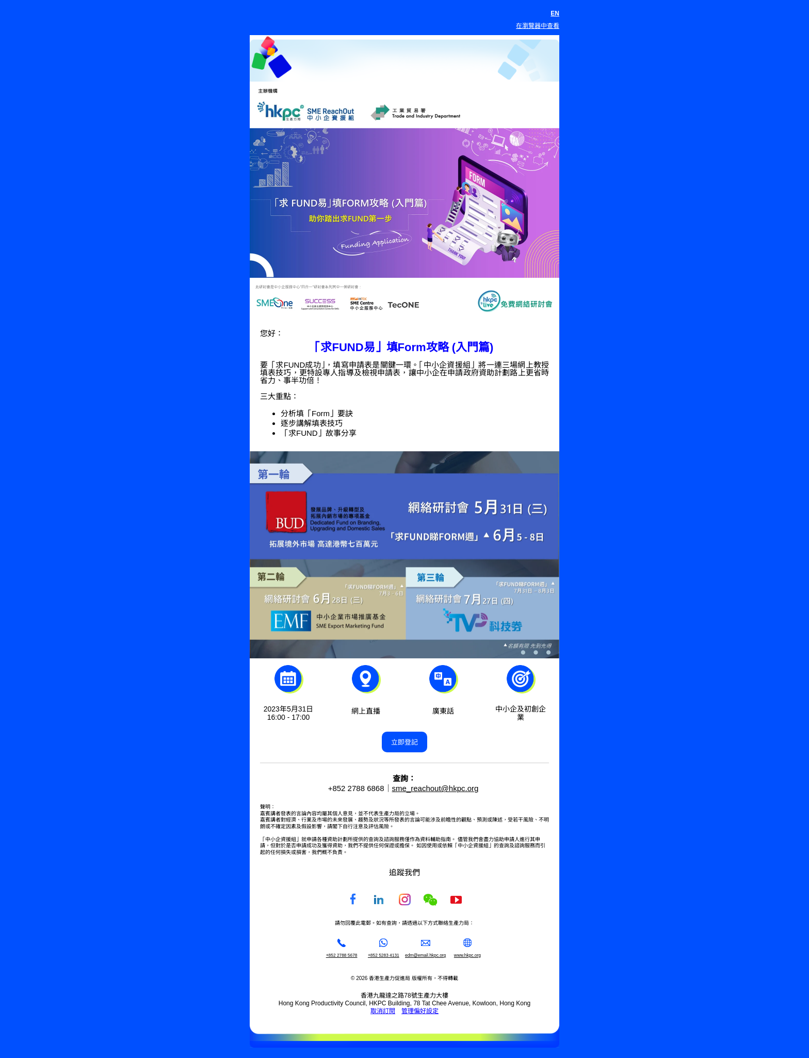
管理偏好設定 (420, 1011)
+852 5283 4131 (383, 955)
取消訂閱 (382, 1011)
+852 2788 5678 (342, 955)
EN (555, 13)
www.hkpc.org (467, 955)
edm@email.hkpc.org (425, 955)
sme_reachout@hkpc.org (435, 788)
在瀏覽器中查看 (537, 25)
